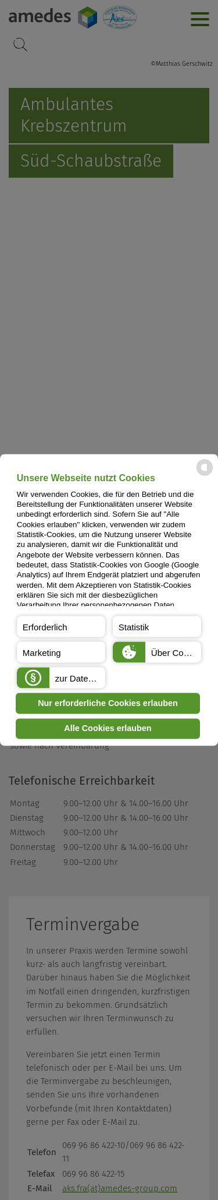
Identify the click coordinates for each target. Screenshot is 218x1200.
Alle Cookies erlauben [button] (107, 728)
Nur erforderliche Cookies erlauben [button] (108, 703)
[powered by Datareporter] (204, 475)
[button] (61, 626)
